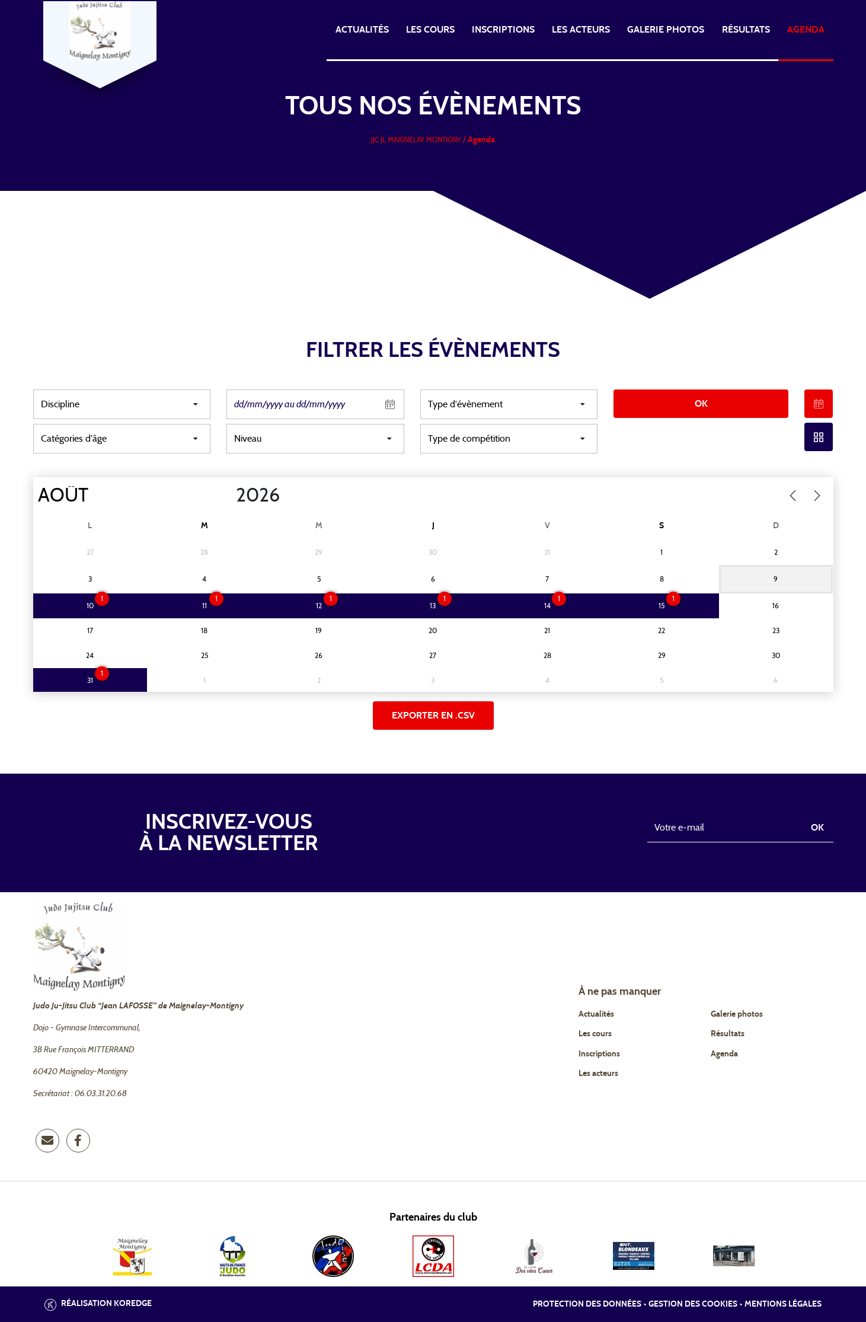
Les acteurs (581, 29)
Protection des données (587, 1304)
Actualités (362, 29)
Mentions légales (783, 1304)
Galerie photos (665, 29)
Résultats (746, 29)
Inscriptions (503, 29)
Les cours (430, 29)
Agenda (806, 29)
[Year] (226, 495)
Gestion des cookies (692, 1304)
